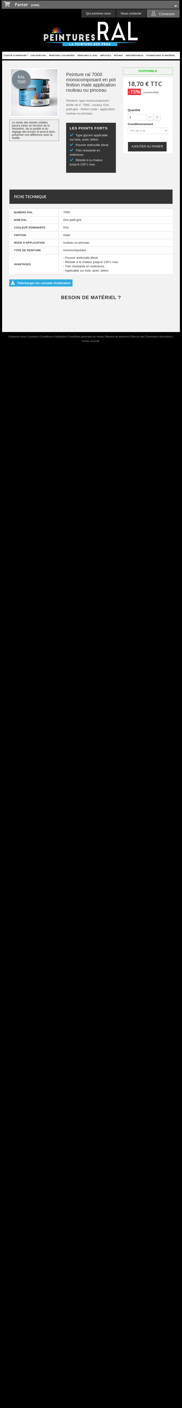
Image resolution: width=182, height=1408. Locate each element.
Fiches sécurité (91, 341)
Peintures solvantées (62, 55)
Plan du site (138, 336)
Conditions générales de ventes (86, 336)
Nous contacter (131, 13)
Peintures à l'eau (87, 55)
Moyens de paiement (118, 336)
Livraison (33, 336)
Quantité (134, 110)
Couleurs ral (38, 55)
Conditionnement (141, 124)
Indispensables (135, 55)
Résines (118, 55)
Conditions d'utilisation (53, 336)
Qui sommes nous (98, 13)
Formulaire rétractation (159, 336)
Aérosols (105, 55)
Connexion (166, 14)
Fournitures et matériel (160, 55)
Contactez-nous (17, 336)
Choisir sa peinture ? (15, 55)
